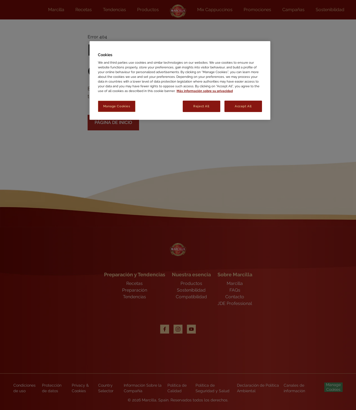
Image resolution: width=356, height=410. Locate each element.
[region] (180, 80)
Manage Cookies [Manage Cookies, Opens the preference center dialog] (116, 106)
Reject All (201, 106)
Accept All (243, 106)
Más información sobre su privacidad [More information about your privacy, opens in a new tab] (205, 91)
